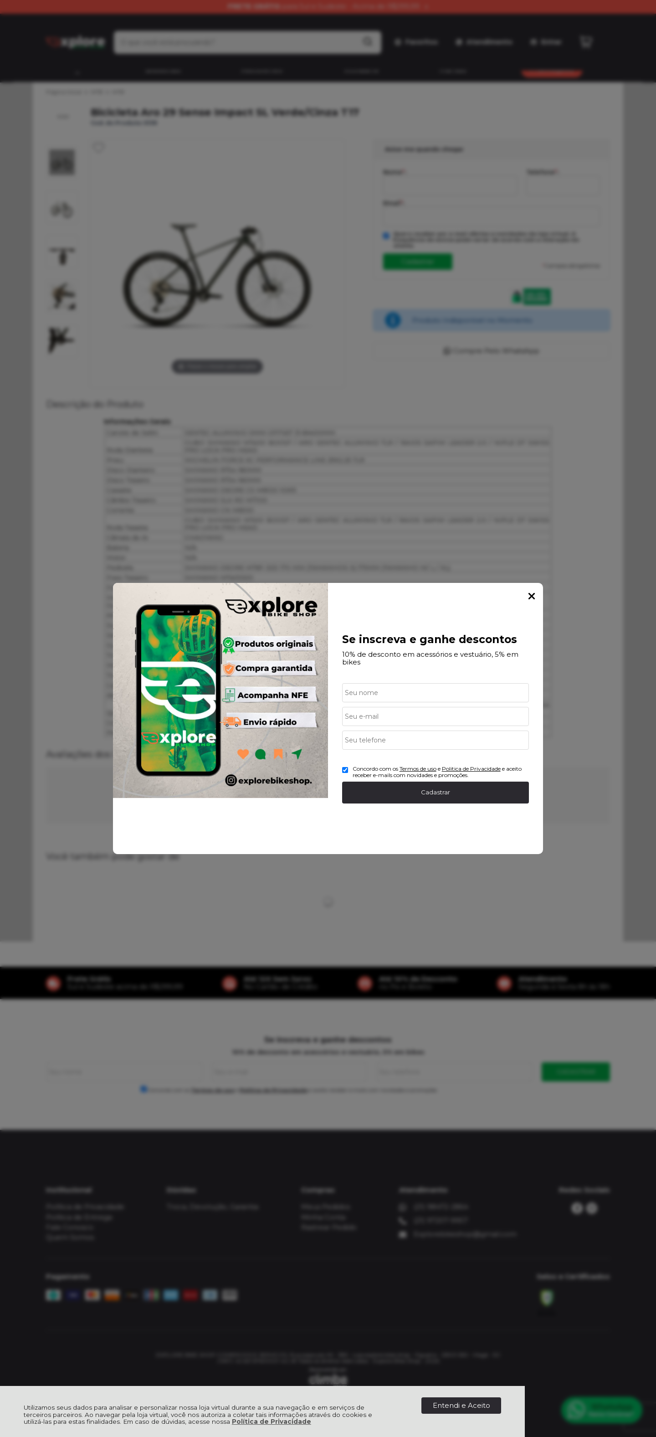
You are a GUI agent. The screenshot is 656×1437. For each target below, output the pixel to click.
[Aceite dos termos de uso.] (345, 770)
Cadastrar (435, 792)
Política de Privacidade (271, 1421)
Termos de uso (418, 768)
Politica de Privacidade (471, 768)
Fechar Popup (531, 596)
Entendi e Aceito (461, 1405)
